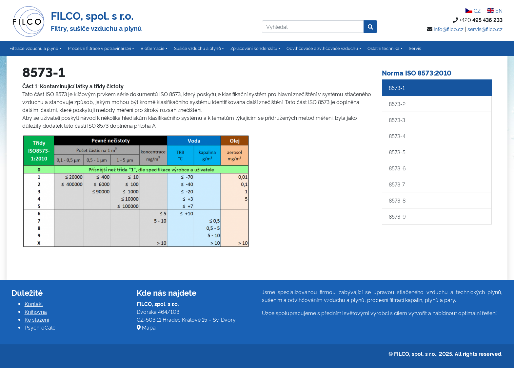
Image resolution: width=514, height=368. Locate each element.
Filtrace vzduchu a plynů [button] (34, 48)
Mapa (149, 327)
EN (495, 10)
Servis (415, 48)
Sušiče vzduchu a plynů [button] (197, 48)
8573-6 (397, 168)
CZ (473, 10)
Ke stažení (37, 319)
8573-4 (397, 136)
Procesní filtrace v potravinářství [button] (99, 48)
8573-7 (397, 184)
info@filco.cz (449, 28)
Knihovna (36, 311)
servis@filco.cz (485, 28)
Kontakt (34, 303)
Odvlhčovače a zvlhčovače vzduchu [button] (322, 48)
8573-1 (397, 87)
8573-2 (397, 103)
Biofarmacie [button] (153, 48)
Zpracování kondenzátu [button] (253, 48)
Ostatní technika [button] (383, 48)
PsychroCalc (40, 327)
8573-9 (397, 216)
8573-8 (397, 200)
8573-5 (397, 152)
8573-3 (397, 119)
